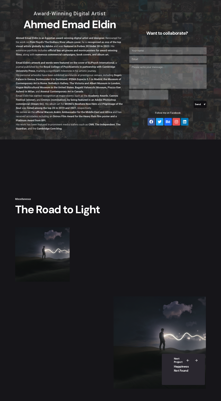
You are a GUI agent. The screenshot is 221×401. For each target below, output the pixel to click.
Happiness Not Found (181, 369)
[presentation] (148, 94)
